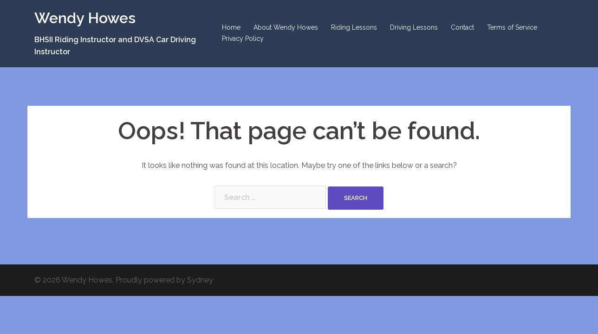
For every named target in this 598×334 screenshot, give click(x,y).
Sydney (200, 280)
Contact (462, 27)
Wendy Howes (85, 17)
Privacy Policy (243, 38)
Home (231, 27)
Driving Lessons (414, 27)
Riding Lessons (354, 27)
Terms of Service (512, 27)
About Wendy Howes (286, 27)
